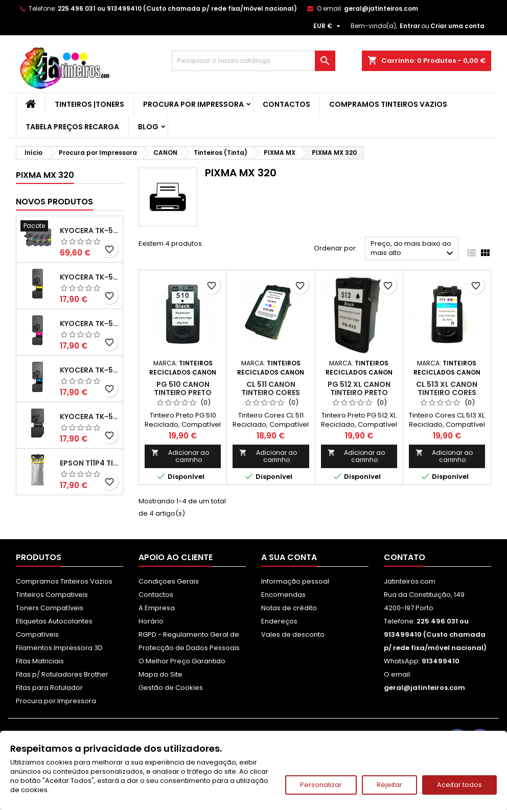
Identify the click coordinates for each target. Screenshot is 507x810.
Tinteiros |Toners (89, 104)
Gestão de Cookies (171, 687)
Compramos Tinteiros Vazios (388, 104)
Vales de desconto (293, 634)
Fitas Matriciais (40, 661)
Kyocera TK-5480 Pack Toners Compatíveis (89, 230)
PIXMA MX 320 (45, 175)
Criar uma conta (457, 25)
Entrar (410, 25)
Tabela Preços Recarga (72, 127)
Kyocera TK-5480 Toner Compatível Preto (89, 416)
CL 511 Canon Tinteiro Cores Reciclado (270, 392)
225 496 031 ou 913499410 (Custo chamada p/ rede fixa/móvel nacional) (177, 8)
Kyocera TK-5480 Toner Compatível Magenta (89, 323)
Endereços (279, 621)
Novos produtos (54, 201)
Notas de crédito (289, 608)
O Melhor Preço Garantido (182, 661)
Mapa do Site (160, 674)
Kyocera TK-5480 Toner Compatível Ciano (89, 370)
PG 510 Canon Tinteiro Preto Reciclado (183, 392)
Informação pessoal (295, 581)
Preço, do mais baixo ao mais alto (413, 249)
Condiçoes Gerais (169, 581)
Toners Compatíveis (49, 608)
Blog (148, 127)
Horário (151, 621)
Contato (404, 557)
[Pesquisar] (253, 61)
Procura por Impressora (193, 104)
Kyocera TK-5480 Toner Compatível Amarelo (89, 277)
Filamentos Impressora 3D (59, 648)
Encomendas (283, 594)
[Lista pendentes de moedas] (328, 26)
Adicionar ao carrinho (180, 456)
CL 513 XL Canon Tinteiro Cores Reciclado (446, 392)
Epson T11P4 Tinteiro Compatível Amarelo (89, 463)
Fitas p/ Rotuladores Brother (62, 674)
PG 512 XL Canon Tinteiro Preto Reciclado (359, 392)
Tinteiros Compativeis (52, 594)
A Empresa (157, 608)
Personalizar (321, 785)
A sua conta (289, 557)
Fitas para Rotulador (49, 687)
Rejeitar (389, 785)
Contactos (286, 104)
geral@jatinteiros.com (381, 8)
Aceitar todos (459, 785)
